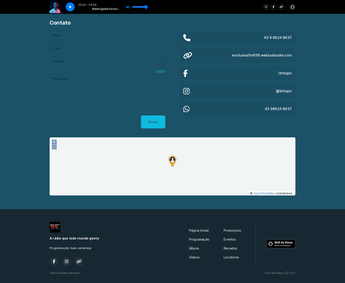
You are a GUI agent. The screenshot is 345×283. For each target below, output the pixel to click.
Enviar (153, 122)
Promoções (232, 230)
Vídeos (194, 257)
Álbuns (194, 248)
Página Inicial (199, 230)
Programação (199, 239)
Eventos (230, 239)
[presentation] (84, 122)
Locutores (231, 257)
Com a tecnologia (279, 273)
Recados (230, 248)
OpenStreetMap (264, 193)
